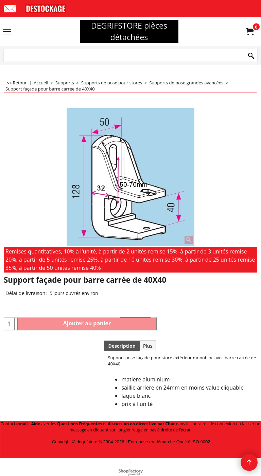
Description (122, 346)
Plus (147, 346)
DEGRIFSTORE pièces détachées (129, 31)
